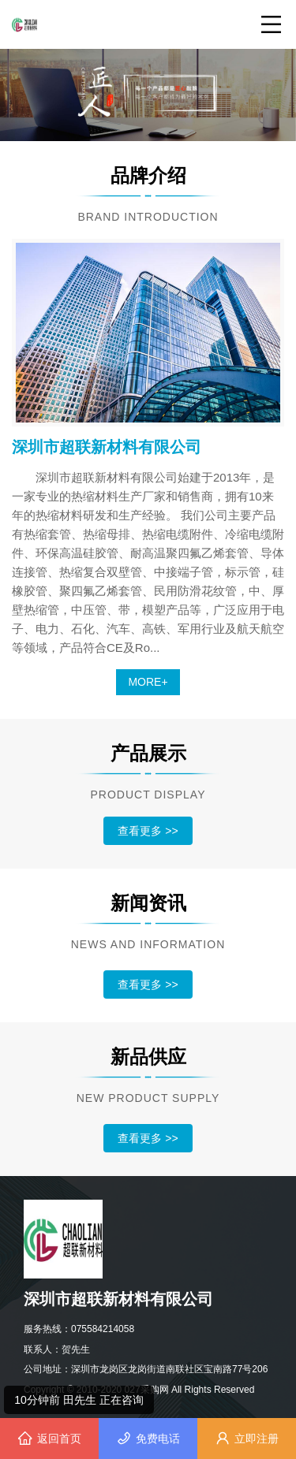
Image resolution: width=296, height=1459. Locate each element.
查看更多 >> (148, 830)
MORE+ (147, 682)
